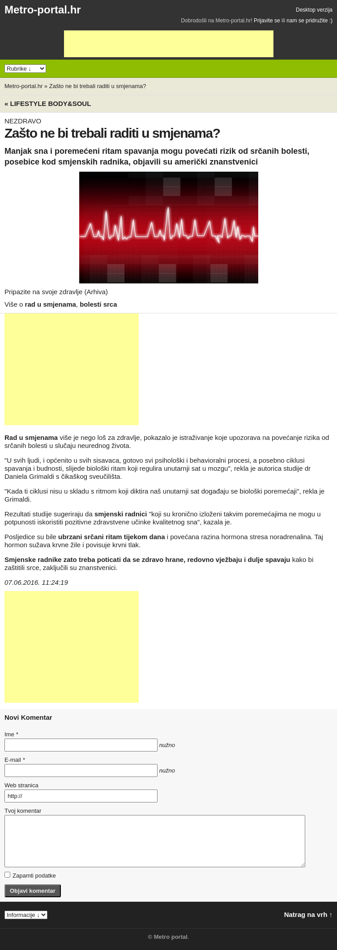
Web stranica (21, 785)
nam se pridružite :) (309, 20)
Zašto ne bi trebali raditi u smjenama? (97, 86)
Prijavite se (267, 20)
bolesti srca (98, 304)
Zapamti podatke (30, 875)
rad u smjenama (50, 304)
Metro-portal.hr (42, 10)
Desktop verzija (314, 10)
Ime (11, 734)
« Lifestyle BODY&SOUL (47, 103)
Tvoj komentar (22, 810)
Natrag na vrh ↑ (308, 914)
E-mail (14, 759)
